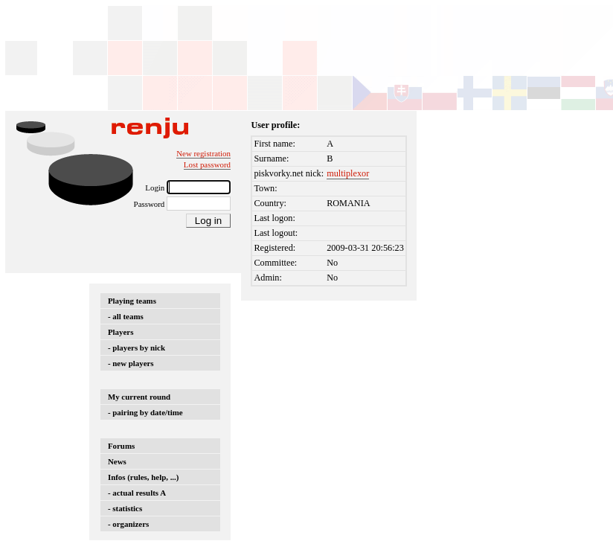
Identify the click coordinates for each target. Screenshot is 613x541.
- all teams (126, 316)
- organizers (128, 523)
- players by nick (136, 347)
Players (120, 331)
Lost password (207, 164)
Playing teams (132, 300)
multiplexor (348, 173)
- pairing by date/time (145, 412)
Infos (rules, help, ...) (143, 477)
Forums (121, 445)
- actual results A (137, 492)
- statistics (125, 508)
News (117, 461)
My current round (139, 396)
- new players (131, 363)
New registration (203, 153)
